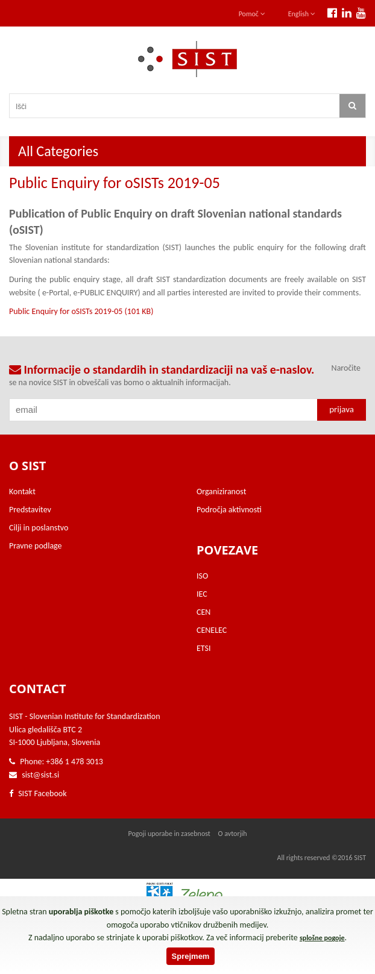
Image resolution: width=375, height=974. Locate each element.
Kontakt (22, 491)
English (301, 14)
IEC (202, 594)
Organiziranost (221, 491)
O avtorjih (232, 833)
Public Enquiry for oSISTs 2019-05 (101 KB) (81, 311)
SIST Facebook (38, 793)
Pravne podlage (35, 546)
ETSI (204, 648)
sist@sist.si (40, 775)
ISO (202, 576)
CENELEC (212, 630)
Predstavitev (30, 509)
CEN (203, 612)
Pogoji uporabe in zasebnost (169, 833)
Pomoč (252, 14)
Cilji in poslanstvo (38, 528)
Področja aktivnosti (229, 509)
